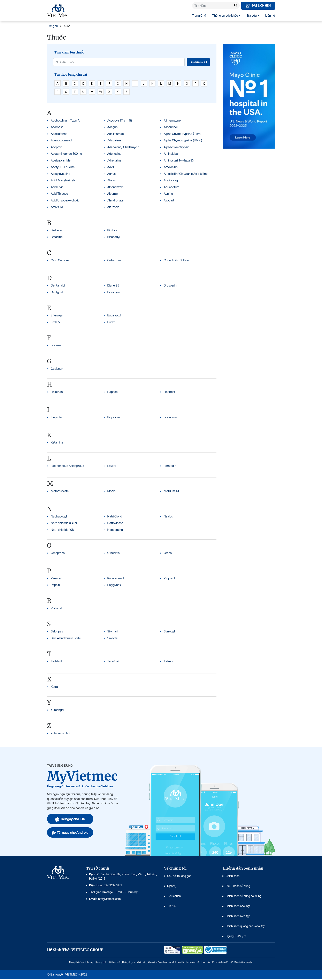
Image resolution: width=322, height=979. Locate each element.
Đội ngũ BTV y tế (236, 936)
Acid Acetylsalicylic (63, 180)
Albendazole (115, 187)
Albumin (112, 194)
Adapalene (114, 140)
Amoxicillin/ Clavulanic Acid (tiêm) (186, 174)
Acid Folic (57, 187)
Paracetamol (115, 578)
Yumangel (57, 710)
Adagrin (112, 127)
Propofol (169, 578)
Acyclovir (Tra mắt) (119, 120)
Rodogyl (56, 608)
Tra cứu (252, 15)
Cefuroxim (114, 260)
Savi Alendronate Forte (66, 638)
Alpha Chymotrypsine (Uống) (183, 140)
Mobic (111, 491)
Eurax (111, 322)
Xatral (55, 687)
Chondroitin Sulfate (176, 260)
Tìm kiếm (198, 62)
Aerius (111, 174)
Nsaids (168, 516)
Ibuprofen (57, 417)
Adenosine (114, 154)
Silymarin (113, 631)
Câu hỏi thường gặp (179, 876)
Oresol (168, 553)
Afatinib (112, 180)
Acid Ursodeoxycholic (65, 200)
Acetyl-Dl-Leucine (63, 167)
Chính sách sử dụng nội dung (243, 896)
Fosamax (57, 345)
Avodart (169, 200)
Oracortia (113, 553)
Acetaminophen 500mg (66, 154)
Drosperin (170, 285)
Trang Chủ (199, 15)
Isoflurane (170, 417)
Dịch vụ (171, 886)
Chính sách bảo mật (238, 906)
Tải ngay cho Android (70, 832)
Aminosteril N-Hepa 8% (179, 160)
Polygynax (114, 585)
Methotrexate (60, 491)
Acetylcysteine (60, 174)
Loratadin (170, 466)
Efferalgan (57, 315)
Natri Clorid (114, 516)
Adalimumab (115, 134)
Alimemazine (172, 120)
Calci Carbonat (60, 260)
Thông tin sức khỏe (225, 15)
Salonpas (57, 631)
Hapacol (112, 392)
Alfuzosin (113, 207)
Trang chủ (53, 26)
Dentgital (57, 292)
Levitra (111, 466)
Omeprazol (58, 553)
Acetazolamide (60, 160)
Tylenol (168, 661)
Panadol (56, 578)
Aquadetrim (171, 187)
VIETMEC (58, 10)
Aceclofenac (59, 134)
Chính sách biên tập (238, 916)
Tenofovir (113, 661)
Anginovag (171, 180)
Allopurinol (171, 127)
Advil (110, 167)
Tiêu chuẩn (174, 896)
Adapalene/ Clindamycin (123, 147)
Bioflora (112, 230)
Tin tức (171, 906)
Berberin (56, 230)
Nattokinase (115, 523)
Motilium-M (171, 491)
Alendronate (115, 200)
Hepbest (169, 392)
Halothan (57, 392)
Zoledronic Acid (61, 733)
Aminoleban (171, 154)
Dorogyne (113, 292)
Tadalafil (56, 661)
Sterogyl (169, 631)
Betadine (57, 237)
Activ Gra (57, 207)
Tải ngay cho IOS (70, 818)
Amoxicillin (171, 167)
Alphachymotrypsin (177, 147)
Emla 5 (55, 322)
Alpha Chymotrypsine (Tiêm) (183, 134)
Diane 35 (113, 285)
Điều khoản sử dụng (238, 886)
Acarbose (57, 127)
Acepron (56, 147)
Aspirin (168, 194)
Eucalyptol (114, 315)
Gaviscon (57, 369)
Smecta (112, 638)
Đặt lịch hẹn (258, 5)
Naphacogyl (59, 516)
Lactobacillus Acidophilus (67, 466)
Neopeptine (115, 530)
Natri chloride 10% (63, 530)
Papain (55, 585)
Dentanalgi (58, 285)
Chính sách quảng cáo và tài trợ (245, 926)
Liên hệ (270, 15)
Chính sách (232, 876)
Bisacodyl (113, 237)
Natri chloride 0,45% (64, 523)
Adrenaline (114, 160)
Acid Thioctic (59, 194)
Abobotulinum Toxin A (65, 120)
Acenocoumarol (61, 140)
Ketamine (57, 442)
